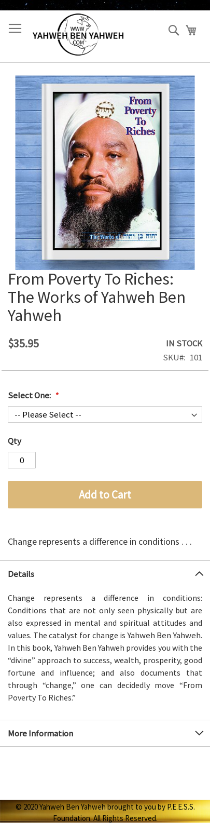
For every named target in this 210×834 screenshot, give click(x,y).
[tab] (105, 573)
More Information (40, 733)
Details (21, 574)
